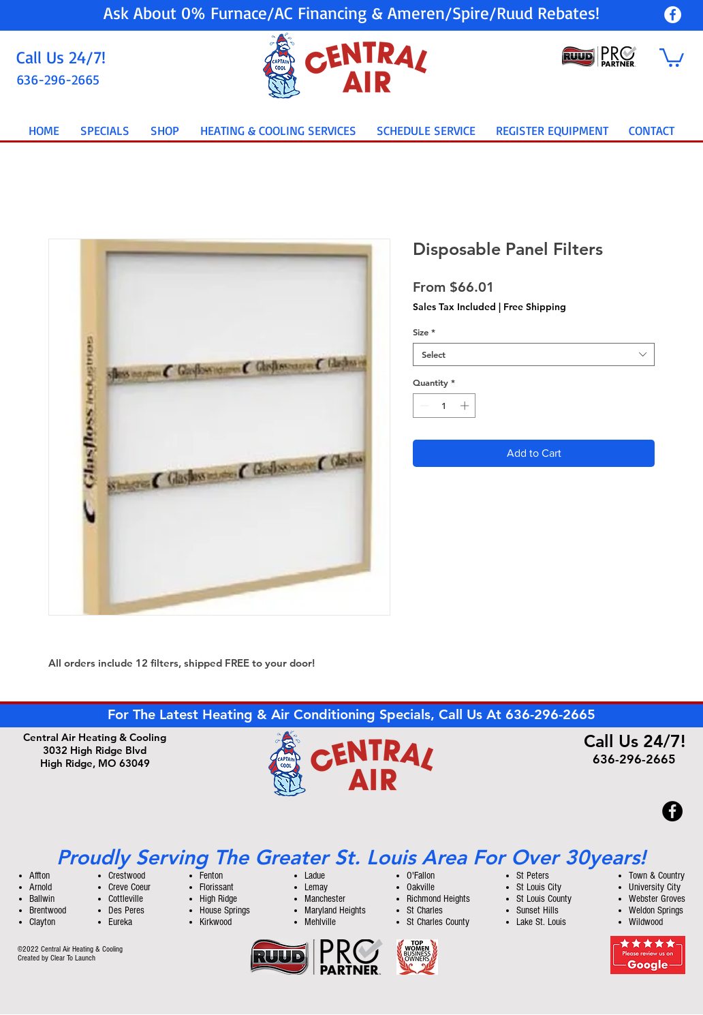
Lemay (316, 887)
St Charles (425, 910)
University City (655, 887)
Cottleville (125, 899)
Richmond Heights (438, 899)
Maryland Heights (335, 910)
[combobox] (534, 354)
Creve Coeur (129, 887)
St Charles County (438, 922)
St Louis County (544, 899)
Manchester (324, 899)
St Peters (532, 875)
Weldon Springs (656, 910)
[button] (671, 56)
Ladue (314, 875)
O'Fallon (421, 875)
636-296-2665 (550, 714)
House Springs (225, 910)
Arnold (40, 887)
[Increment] (466, 405)
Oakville (421, 887)
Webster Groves (657, 899)
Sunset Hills (537, 910)
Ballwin (41, 899)
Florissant (217, 887)
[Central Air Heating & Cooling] (672, 14)
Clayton (42, 922)
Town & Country (657, 875)
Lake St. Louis (541, 922)
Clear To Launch (72, 958)
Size (424, 332)
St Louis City (538, 887)
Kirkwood (216, 922)
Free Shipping (534, 307)
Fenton (211, 875)
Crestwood (126, 875)
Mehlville (320, 922)
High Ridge (218, 899)
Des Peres (126, 910)
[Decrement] (423, 405)
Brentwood (47, 910)
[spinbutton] (444, 405)
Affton (39, 875)
